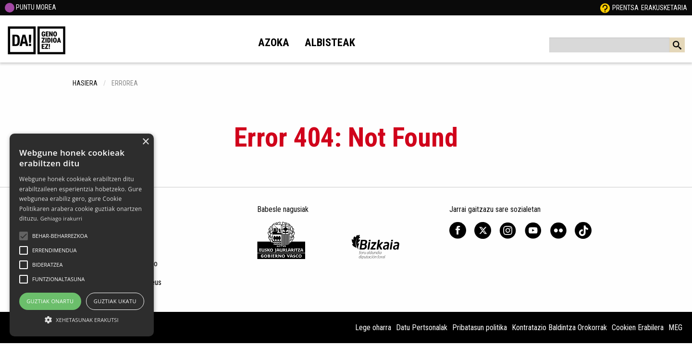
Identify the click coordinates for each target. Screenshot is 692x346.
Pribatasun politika (479, 327)
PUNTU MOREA (30, 7)
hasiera (85, 83)
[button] (23, 236)
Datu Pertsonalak (421, 327)
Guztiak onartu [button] (50, 301)
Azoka (273, 42)
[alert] (82, 235)
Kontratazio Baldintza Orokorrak (559, 327)
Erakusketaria (664, 8)
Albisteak (330, 42)
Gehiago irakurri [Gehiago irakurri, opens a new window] (61, 218)
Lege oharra (373, 327)
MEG (675, 327)
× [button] (145, 142)
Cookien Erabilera (638, 327)
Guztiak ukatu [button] (115, 301)
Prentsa (625, 8)
